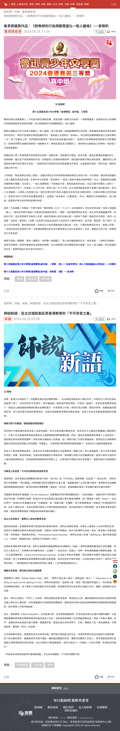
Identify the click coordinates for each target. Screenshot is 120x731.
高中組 (46, 279)
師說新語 (22, 665)
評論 (43, 4)
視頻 (37, 4)
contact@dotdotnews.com (86, 718)
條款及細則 (71, 710)
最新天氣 (23, 4)
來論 (7, 319)
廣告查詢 (52, 707)
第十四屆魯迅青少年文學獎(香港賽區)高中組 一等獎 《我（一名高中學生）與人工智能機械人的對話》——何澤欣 (60, 264)
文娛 (66, 4)
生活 (55, 4)
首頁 (13, 4)
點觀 (49, 4)
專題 (86, 4)
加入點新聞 (85, 707)
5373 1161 (63, 718)
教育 (20, 279)
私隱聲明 (102, 707)
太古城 (38, 665)
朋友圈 (79, 4)
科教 (72, 4)
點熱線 (39, 707)
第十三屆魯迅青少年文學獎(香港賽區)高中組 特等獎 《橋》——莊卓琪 (39, 271)
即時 (31, 4)
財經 (61, 4)
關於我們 (68, 707)
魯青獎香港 (12, 32)
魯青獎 (32, 279)
